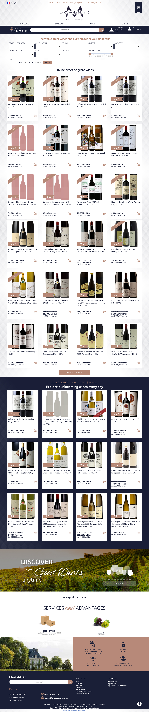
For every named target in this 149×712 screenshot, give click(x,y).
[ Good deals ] (78, 382)
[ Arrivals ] (92, 382)
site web (76, 710)
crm (86, 710)
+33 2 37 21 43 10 (52, 694)
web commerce (81, 710)
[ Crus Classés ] (59, 382)
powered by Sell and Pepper (68, 710)
